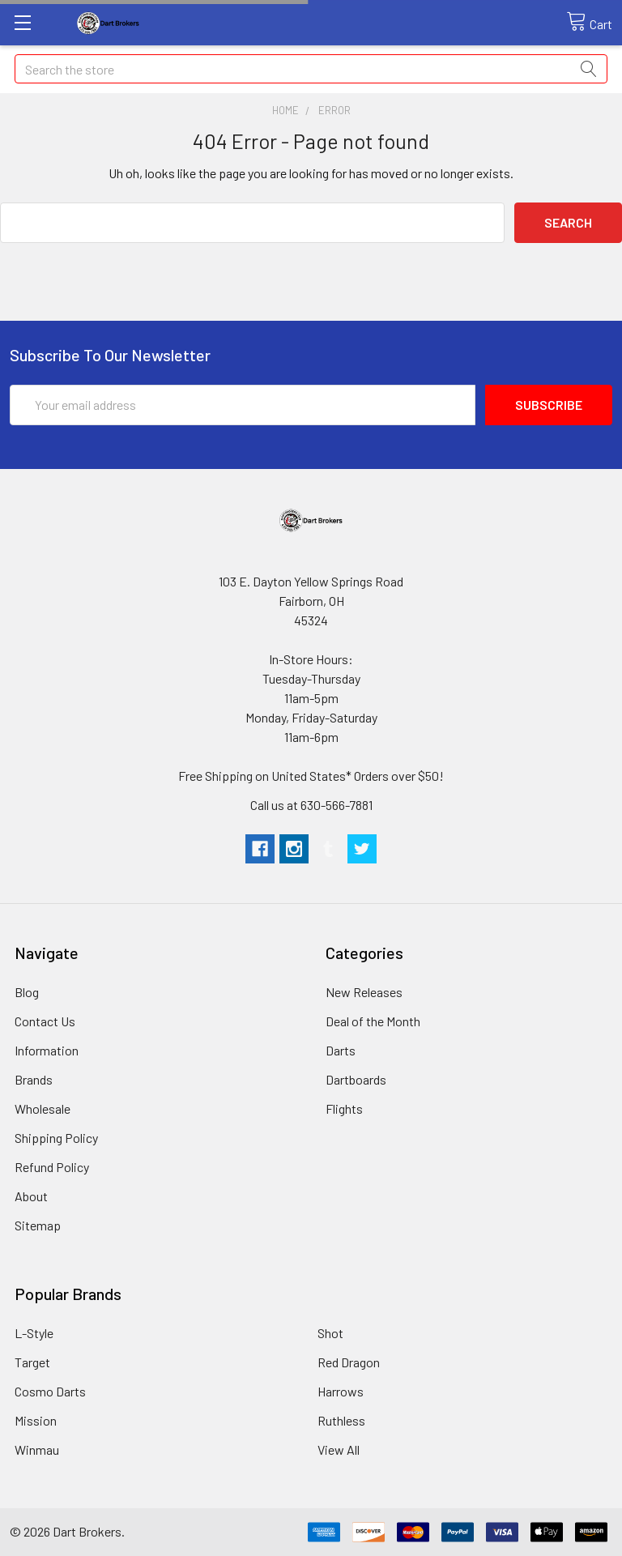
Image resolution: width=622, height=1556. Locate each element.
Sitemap (38, 1225)
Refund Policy (52, 1166)
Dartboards (356, 1079)
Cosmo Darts (50, 1391)
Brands (34, 1079)
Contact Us (45, 1021)
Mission (36, 1420)
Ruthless (341, 1420)
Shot (330, 1333)
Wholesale (42, 1108)
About (31, 1196)
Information (47, 1050)
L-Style (34, 1333)
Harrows (340, 1391)
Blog (27, 992)
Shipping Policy (56, 1137)
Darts (341, 1050)
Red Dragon (348, 1362)
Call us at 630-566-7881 (311, 804)
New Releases (364, 992)
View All (338, 1449)
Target (32, 1362)
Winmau (37, 1449)
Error (334, 110)
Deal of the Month (373, 1021)
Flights (344, 1108)
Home (285, 110)
